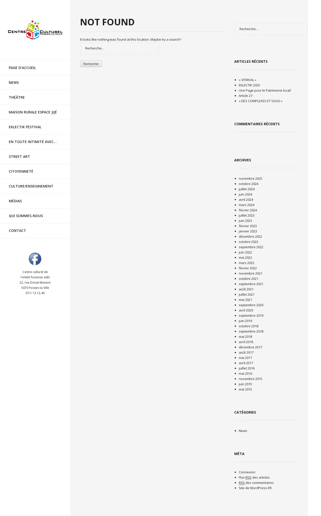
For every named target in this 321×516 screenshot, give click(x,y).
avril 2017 (246, 363)
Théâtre (17, 92)
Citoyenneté (21, 166)
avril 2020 (246, 310)
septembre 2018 (251, 331)
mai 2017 (245, 357)
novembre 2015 (250, 378)
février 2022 (248, 268)
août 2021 (246, 289)
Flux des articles (254, 477)
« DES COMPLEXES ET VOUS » (260, 101)
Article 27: (246, 95)
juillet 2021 (247, 294)
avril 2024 (246, 199)
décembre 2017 (250, 347)
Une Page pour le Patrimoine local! (265, 90)
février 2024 (248, 210)
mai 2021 (245, 299)
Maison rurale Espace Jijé (33, 107)
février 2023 (248, 226)
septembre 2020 (251, 305)
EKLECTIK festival (25, 122)
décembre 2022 (250, 236)
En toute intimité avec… (33, 137)
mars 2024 (246, 205)
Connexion (247, 472)
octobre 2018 (248, 326)
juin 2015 (245, 384)
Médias (15, 196)
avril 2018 (246, 342)
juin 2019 (245, 320)
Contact (17, 226)
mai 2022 (245, 257)
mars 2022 (246, 263)
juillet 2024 (247, 189)
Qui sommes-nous (26, 211)
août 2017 (246, 352)
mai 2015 (245, 389)
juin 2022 (245, 252)
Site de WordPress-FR (255, 488)
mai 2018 (245, 336)
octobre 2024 (248, 183)
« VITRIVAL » (247, 80)
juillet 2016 (247, 368)
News (14, 78)
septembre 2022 (251, 247)
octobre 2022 (248, 241)
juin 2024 (245, 194)
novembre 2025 (250, 178)
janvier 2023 (248, 231)
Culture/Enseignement (31, 181)
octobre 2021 (248, 278)
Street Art (19, 152)
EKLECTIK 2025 (249, 85)
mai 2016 (245, 373)
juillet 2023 (247, 215)
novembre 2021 (250, 273)
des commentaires (256, 482)
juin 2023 (245, 220)
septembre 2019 (251, 315)
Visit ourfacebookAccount (35, 254)
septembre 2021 (251, 284)
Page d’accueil (22, 63)
